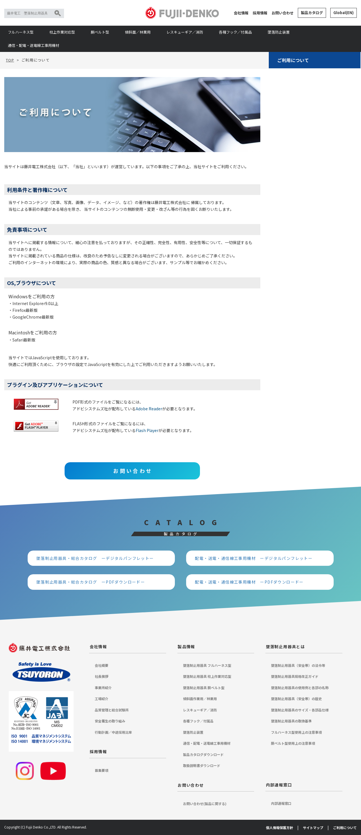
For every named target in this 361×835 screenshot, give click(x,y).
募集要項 (101, 770)
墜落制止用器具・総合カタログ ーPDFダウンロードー (90, 582)
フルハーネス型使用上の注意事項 (296, 732)
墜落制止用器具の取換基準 (291, 720)
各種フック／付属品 (235, 32)
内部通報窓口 (279, 785)
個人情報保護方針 (279, 827)
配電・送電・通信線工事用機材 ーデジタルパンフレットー (253, 558)
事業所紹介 (103, 687)
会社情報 (241, 13)
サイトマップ (313, 827)
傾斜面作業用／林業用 (200, 698)
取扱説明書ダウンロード (201, 765)
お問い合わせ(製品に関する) (204, 803)
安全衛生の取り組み (110, 720)
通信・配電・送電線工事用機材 (33, 45)
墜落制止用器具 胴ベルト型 (203, 687)
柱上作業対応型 (62, 32)
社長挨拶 (101, 676)
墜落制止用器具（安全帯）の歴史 (296, 698)
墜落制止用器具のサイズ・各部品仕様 (300, 709)
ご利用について (293, 60)
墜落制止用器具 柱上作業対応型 (207, 676)
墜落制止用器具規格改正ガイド (294, 676)
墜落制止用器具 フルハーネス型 (207, 665)
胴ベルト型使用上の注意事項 (293, 743)
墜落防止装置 (279, 32)
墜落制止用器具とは (285, 646)
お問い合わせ (283, 13)
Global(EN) (343, 12)
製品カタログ (312, 12)
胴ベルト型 (100, 32)
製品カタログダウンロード (203, 754)
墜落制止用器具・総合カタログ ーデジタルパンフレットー (95, 558)
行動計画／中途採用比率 (113, 732)
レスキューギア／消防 (184, 32)
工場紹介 (101, 698)
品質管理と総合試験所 (112, 709)
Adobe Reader (149, 408)
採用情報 (260, 13)
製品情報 (186, 646)
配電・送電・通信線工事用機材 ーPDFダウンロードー (249, 582)
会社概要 (101, 665)
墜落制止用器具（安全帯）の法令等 (298, 665)
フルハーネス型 (21, 32)
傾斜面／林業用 (138, 32)
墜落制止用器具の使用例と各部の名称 (300, 687)
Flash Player (147, 430)
